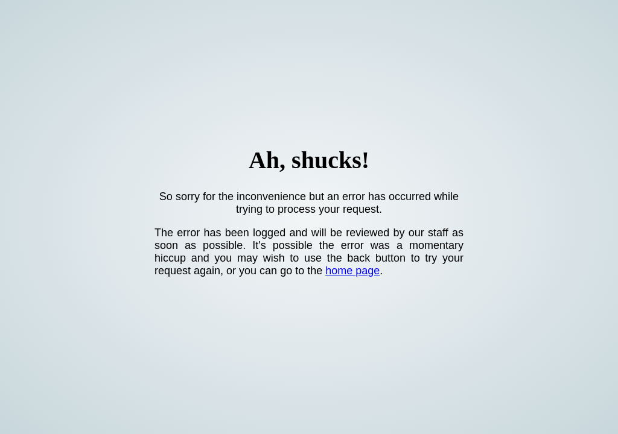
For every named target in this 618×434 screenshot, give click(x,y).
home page (352, 271)
